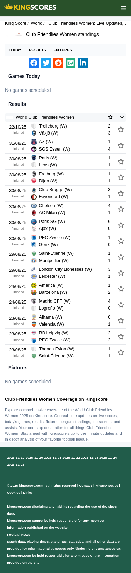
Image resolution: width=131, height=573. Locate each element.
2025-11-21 (52, 457)
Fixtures (63, 50)
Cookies (13, 492)
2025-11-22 (71, 457)
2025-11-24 (108, 457)
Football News (18, 534)
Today (15, 50)
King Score (16, 23)
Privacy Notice (106, 485)
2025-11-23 (89, 457)
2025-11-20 (34, 457)
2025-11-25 (15, 464)
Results (37, 50)
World (37, 23)
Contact (85, 485)
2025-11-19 (15, 457)
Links (27, 492)
